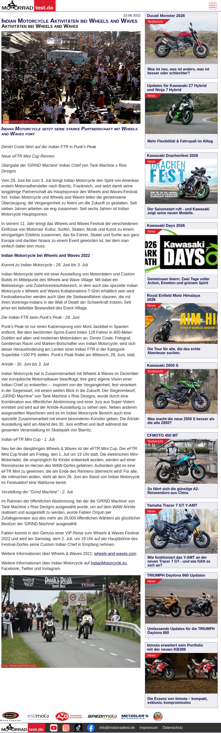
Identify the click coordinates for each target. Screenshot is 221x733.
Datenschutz (173, 728)
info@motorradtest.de (117, 728)
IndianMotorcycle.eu (109, 563)
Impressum (149, 728)
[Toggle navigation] (212, 5)
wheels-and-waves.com (115, 553)
